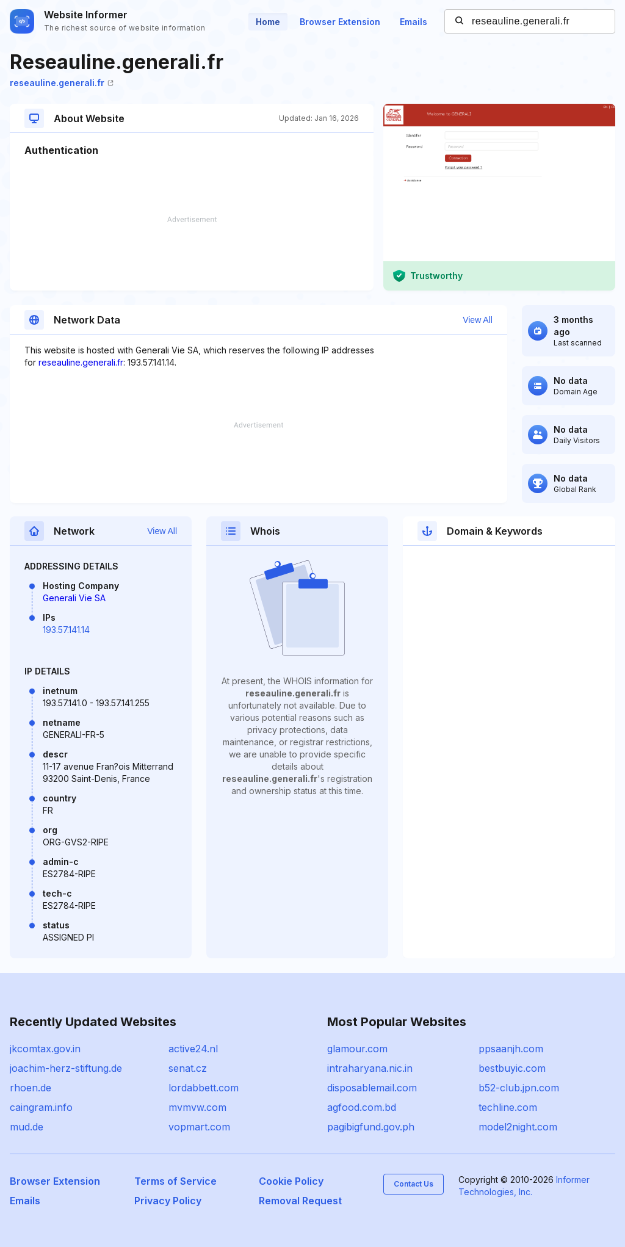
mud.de (26, 1127)
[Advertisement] (191, 253)
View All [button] (478, 320)
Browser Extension (340, 21)
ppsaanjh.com (511, 1049)
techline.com (508, 1107)
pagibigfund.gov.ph (370, 1127)
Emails (413, 21)
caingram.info (41, 1107)
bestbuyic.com (512, 1068)
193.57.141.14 (66, 629)
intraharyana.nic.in (370, 1068)
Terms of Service (175, 1181)
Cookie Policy (291, 1181)
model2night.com (518, 1127)
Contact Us (413, 1183)
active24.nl (193, 1049)
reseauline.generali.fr (62, 83)
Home (268, 21)
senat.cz (187, 1068)
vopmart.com (199, 1127)
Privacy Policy (167, 1201)
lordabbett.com (203, 1088)
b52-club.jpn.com (519, 1088)
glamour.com (357, 1049)
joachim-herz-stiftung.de (66, 1068)
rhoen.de (30, 1088)
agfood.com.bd (361, 1107)
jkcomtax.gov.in (45, 1049)
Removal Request (300, 1201)
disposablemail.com (372, 1088)
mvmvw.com (197, 1107)
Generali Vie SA (74, 598)
